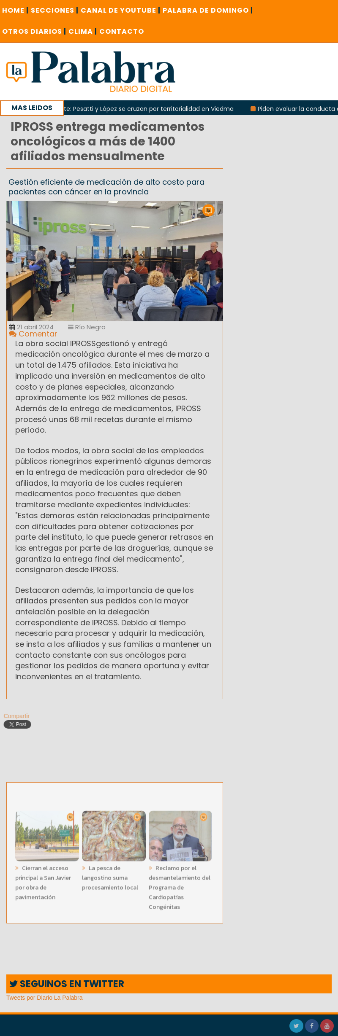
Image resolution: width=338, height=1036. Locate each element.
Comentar (33, 333)
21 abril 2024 (31, 327)
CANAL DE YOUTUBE (121, 10)
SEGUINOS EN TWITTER (66, 983)
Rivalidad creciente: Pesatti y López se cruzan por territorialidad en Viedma (127, 109)
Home (15, 10)
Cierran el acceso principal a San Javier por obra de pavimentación (43, 880)
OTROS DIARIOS (34, 31)
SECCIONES (55, 10)
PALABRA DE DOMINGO (208, 10)
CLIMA (82, 31)
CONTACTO (121, 31)
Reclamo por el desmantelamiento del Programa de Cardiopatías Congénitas (179, 885)
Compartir (14, 716)
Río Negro (87, 327)
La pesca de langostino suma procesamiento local (110, 875)
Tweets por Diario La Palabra (44, 997)
